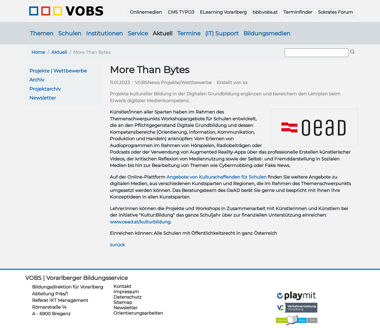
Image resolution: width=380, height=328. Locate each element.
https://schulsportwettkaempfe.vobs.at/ (215, 290)
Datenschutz (127, 283)
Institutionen (104, 33)
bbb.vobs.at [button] (265, 12)
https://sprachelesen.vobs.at (296, 312)
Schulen (69, 33)
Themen (41, 33)
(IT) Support (222, 33)
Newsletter (42, 98)
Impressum (126, 278)
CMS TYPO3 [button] (181, 12)
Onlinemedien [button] (146, 12)
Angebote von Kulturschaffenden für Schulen (217, 177)
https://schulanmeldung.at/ (296, 276)
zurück (117, 244)
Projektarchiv (45, 89)
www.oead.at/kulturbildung (140, 222)
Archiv (36, 80)
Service (138, 33)
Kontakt (122, 272)
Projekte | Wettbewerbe (58, 71)
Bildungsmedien (266, 33)
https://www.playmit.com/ (296, 287)
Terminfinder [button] (298, 12)
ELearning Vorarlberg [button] (223, 12)
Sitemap (122, 288)
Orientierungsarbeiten (138, 299)
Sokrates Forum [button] (335, 12)
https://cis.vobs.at (215, 275)
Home (38, 52)
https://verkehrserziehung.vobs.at (296, 300)
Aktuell (162, 33)
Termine (188, 33)
